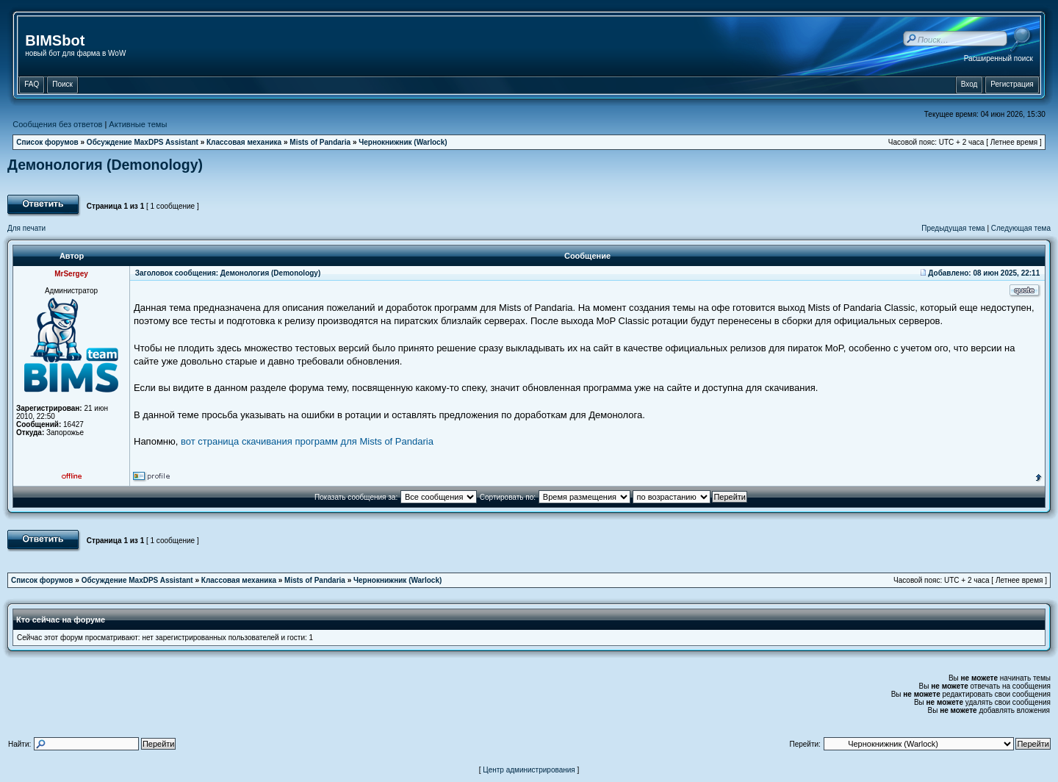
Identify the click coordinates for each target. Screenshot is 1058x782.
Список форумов (47, 142)
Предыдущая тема (953, 228)
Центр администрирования (529, 770)
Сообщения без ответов (57, 124)
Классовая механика (243, 142)
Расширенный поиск (998, 58)
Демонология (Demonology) (105, 165)
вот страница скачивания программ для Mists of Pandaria (307, 441)
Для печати (26, 228)
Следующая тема (1021, 228)
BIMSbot (54, 40)
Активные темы (138, 124)
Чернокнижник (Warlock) (403, 142)
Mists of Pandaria (319, 142)
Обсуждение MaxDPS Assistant (142, 142)
